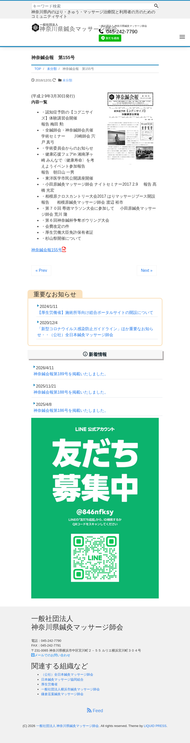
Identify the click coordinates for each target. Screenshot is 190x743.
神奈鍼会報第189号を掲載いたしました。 (71, 374)
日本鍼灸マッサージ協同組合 (62, 679)
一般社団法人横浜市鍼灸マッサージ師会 (70, 689)
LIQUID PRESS (155, 726)
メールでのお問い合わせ (50, 655)
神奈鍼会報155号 (46, 250)
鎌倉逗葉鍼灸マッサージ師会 (62, 694)
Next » (146, 270)
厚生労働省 (49, 684)
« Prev (41, 270)
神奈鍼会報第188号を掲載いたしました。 (71, 392)
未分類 (67, 80)
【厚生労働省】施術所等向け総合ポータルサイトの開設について (95, 312)
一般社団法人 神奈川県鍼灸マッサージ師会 (67, 726)
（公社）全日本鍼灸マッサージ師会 (67, 674)
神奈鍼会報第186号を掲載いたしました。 (71, 410)
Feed (95, 710)
